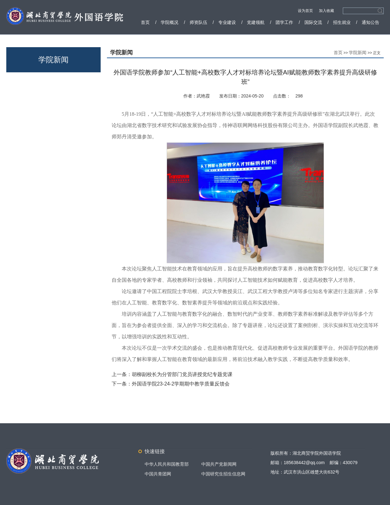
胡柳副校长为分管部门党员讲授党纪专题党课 (182, 374)
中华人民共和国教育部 (167, 464)
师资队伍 (198, 22)
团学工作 (284, 22)
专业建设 (227, 22)
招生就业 (342, 22)
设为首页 (306, 10)
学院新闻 (357, 52)
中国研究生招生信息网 (223, 473)
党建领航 (256, 22)
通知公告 (370, 22)
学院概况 (169, 22)
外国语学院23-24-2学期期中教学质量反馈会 (181, 383)
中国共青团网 (158, 473)
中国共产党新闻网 (219, 464)
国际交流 (313, 22)
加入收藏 (326, 10)
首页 (145, 22)
